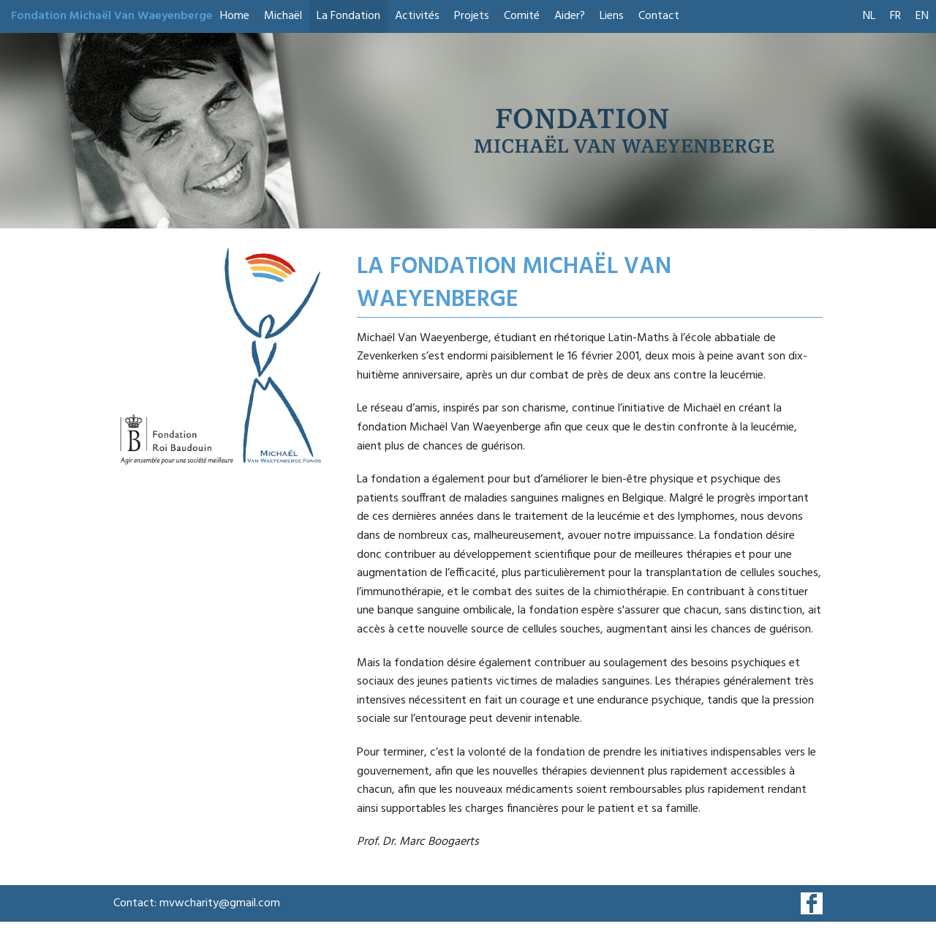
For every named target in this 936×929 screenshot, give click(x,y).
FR (895, 16)
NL (869, 16)
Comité (522, 16)
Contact (658, 16)
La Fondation (348, 16)
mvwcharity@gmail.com (219, 903)
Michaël (283, 16)
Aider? (569, 16)
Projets (471, 16)
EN (922, 16)
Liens (612, 16)
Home (234, 16)
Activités (417, 16)
